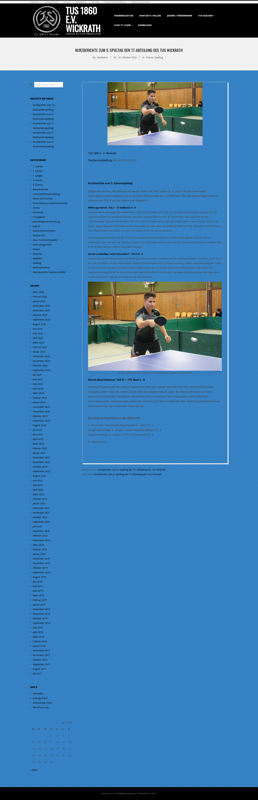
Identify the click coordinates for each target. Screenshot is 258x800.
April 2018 (38, 632)
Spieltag (159, 57)
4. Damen (38, 184)
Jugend (36, 226)
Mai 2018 (38, 627)
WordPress (152, 793)
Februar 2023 (40, 448)
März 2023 (38, 443)
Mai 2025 (38, 333)
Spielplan (37, 258)
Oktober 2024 (40, 365)
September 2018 (41, 623)
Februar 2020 (40, 549)
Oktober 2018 (40, 618)
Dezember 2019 (41, 558)
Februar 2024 (40, 397)
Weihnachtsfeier (41, 267)
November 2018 (41, 613)
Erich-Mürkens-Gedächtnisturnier (50, 203)
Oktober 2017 (40, 659)
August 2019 (39, 577)
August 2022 (39, 475)
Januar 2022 (39, 503)
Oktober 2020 (40, 535)
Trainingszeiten (123, 15)
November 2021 (41, 512)
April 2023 (38, 439)
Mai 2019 (38, 586)
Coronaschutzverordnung (46, 194)
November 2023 (41, 411)
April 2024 (38, 388)
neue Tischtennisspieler (45, 239)
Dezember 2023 (41, 406)
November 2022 (41, 462)
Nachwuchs (39, 235)
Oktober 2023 (40, 416)
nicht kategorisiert (42, 244)
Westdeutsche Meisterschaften (49, 272)
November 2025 (41, 310)
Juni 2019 (37, 581)
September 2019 (41, 572)
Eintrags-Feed (40, 698)
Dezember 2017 (41, 650)
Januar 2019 (39, 604)
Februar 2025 (40, 347)
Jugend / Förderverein (179, 15)
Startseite (34, 2)
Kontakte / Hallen (150, 15)
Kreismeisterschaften (44, 230)
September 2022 (41, 471)
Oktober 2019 (40, 567)
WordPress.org (41, 707)
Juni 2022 (37, 480)
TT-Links (95, 2)
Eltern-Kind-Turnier (43, 198)
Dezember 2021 (41, 508)
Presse (66, 2)
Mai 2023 (38, 434)
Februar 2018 (40, 641)
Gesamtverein (51, 2)
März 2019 (38, 595)
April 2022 (38, 489)
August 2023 (39, 425)
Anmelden (38, 693)
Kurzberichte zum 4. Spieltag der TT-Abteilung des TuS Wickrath (132, 469)
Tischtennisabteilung (100, 160)
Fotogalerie (80, 2)
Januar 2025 (39, 351)
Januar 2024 (39, 402)
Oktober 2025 (40, 315)
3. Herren (37, 180)
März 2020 (38, 544)
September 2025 (41, 319)
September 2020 (41, 540)
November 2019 (41, 563)
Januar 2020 (39, 554)
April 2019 (38, 590)
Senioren (37, 253)
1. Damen (38, 166)
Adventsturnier (40, 189)
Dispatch (133, 793)
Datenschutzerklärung (115, 2)
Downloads (145, 25)
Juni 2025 (37, 328)
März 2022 (38, 494)
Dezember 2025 (41, 305)
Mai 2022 (38, 485)
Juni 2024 (37, 379)
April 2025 (38, 338)
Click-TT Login (122, 25)
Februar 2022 (40, 498)
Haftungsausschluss (140, 2)
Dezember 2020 (41, 531)
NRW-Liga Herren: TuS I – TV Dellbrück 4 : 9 (112, 207)
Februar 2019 (40, 600)
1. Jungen (37, 175)
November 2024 (41, 360)
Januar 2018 (39, 645)
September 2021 (41, 521)
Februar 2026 (40, 296)
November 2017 (41, 655)
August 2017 (39, 668)
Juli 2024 (37, 374)
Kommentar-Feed (42, 702)
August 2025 (39, 324)
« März (34, 769)
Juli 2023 (37, 429)
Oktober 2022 (40, 466)
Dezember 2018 (41, 609)
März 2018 (38, 636)
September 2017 (41, 664)
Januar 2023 (39, 452)
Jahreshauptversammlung (46, 221)
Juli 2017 (37, 673)
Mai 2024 (38, 383)
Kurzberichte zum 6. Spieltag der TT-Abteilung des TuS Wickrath (128, 474)
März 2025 (38, 342)
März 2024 (38, 393)
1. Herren (37, 171)
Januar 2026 (39, 301)
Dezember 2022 (41, 457)
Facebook (38, 212)
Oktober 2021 (40, 517)
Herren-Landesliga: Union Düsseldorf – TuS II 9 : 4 (115, 254)
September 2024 (41, 370)
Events (36, 207)
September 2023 (41, 420)
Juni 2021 (37, 526)
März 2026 (38, 292)
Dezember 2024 (41, 356)
